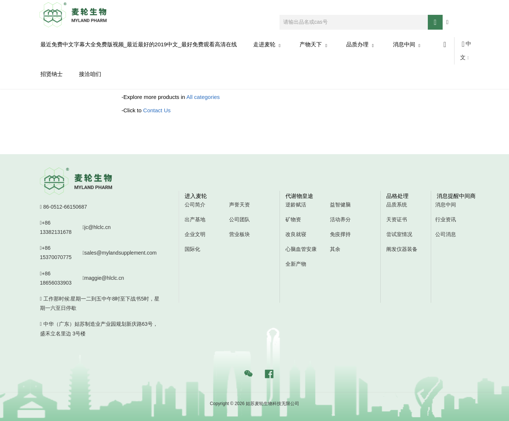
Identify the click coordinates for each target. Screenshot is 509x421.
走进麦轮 (267, 44)
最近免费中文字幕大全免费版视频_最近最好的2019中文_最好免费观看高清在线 (138, 44)
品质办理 (360, 44)
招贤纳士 (51, 74)
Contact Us (157, 110)
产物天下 (313, 44)
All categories (203, 97)
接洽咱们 (90, 74)
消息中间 (406, 44)
